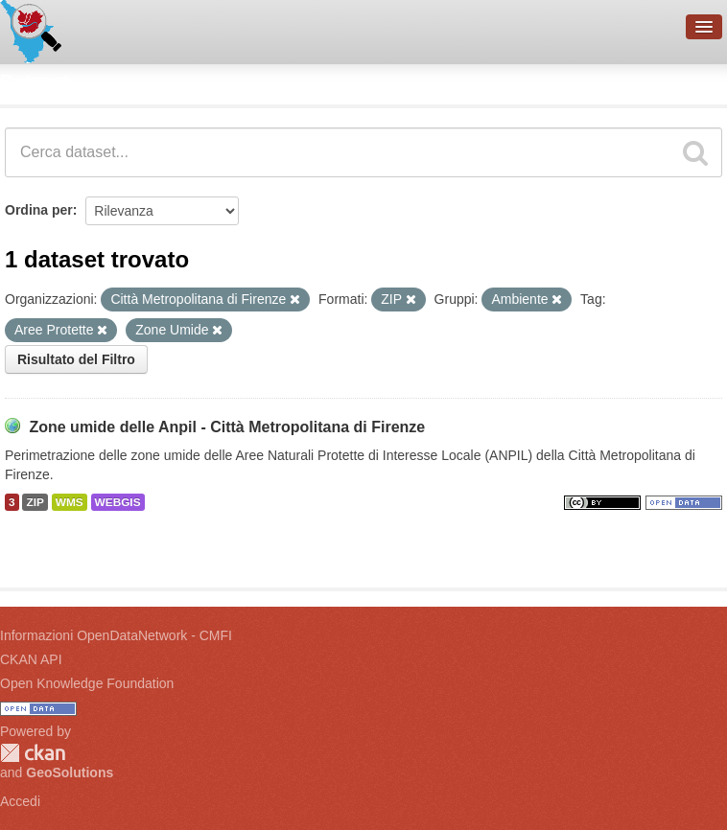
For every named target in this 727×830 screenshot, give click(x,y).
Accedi (20, 801)
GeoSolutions (69, 772)
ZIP (34, 502)
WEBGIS (118, 502)
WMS (69, 502)
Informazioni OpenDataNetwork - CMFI (116, 635)
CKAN (32, 753)
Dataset (34, 81)
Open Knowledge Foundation (87, 683)
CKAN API (31, 659)
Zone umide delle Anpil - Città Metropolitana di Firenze (227, 427)
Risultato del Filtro (76, 359)
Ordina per (39, 210)
